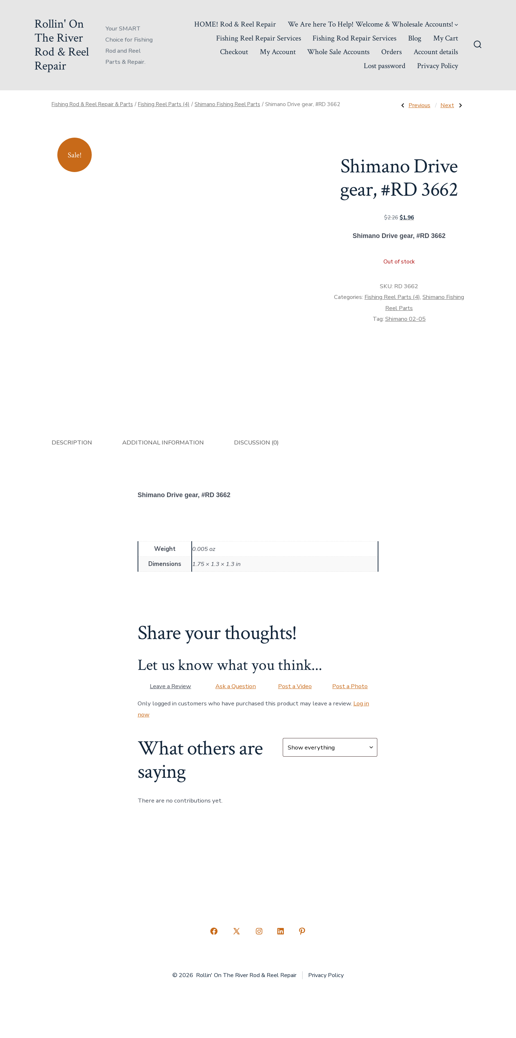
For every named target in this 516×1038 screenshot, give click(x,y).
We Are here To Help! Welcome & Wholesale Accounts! (373, 24)
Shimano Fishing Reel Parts (227, 104)
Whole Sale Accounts (338, 52)
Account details (436, 52)
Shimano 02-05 (405, 319)
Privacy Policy (437, 66)
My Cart (445, 38)
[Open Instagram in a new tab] (259, 931)
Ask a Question (235, 686)
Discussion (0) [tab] (256, 442)
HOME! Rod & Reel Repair (235, 24)
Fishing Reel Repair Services (258, 38)
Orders (391, 52)
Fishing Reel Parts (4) (164, 104)
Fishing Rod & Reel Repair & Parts (92, 104)
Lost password (384, 66)
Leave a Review (170, 686)
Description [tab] (72, 442)
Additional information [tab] (163, 442)
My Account (278, 52)
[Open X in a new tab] (236, 931)
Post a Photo (350, 686)
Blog (414, 38)
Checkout (234, 52)
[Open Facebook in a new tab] (214, 931)
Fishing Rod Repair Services (354, 38)
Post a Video (295, 686)
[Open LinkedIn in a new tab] (281, 931)
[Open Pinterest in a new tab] (302, 931)
